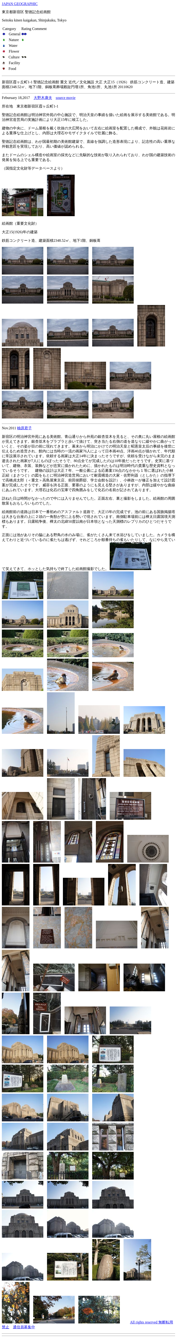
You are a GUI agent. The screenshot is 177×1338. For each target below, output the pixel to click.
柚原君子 (24, 428)
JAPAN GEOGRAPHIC (20, 4)
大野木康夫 (43, 98)
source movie (66, 98)
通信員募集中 (24, 1327)
